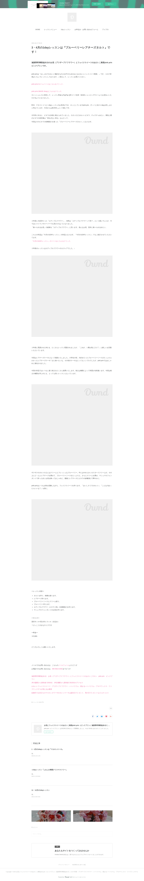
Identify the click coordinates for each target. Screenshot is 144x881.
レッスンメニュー (50, 29)
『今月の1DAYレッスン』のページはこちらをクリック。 (52, 241)
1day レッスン (66, 29)
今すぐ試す (97, 4)
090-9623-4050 (57, 669)
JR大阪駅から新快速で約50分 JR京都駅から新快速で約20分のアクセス (57, 683)
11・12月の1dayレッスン (41, 790)
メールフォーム (63, 665)
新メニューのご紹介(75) (38, 702)
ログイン (111, 4)
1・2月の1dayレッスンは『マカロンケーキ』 (48, 749)
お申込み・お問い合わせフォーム (86, 29)
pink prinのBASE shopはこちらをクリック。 (47, 91)
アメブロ (105, 29)
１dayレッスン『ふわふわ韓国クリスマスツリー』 (49, 770)
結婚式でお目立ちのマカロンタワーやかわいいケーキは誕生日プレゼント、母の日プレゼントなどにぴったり (70, 693)
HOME (37, 29)
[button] (37, 29)
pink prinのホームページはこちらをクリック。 (48, 84)
